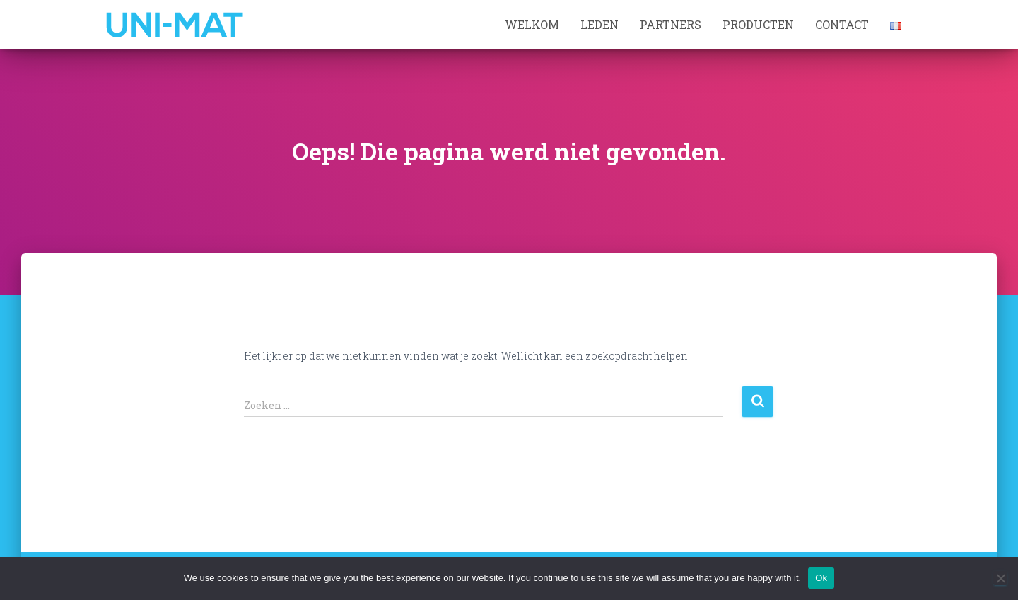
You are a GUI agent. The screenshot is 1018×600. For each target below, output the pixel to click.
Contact (842, 24)
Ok (821, 577)
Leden (599, 24)
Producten (758, 24)
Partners (670, 24)
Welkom (532, 24)
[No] (1000, 578)
